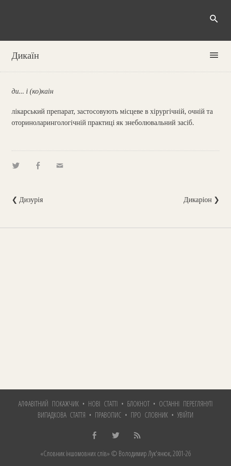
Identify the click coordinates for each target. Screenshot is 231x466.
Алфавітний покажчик (48, 404)
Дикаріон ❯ (201, 199)
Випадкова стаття (62, 415)
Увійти (185, 415)
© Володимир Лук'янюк (140, 453)
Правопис (108, 415)
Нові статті (103, 404)
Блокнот (138, 404)
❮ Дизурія (27, 199)
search (214, 18)
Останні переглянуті (186, 404)
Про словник (149, 415)
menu (214, 55)
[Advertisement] (115, 308)
